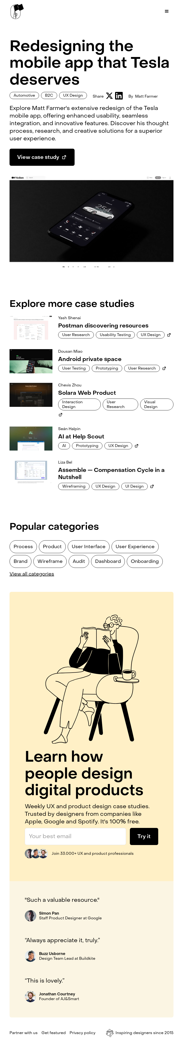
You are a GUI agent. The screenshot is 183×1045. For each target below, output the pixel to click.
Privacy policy (83, 1033)
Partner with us (24, 1033)
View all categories (32, 574)
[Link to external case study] (169, 334)
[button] (166, 11)
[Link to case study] (31, 328)
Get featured (53, 1033)
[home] (17, 11)
